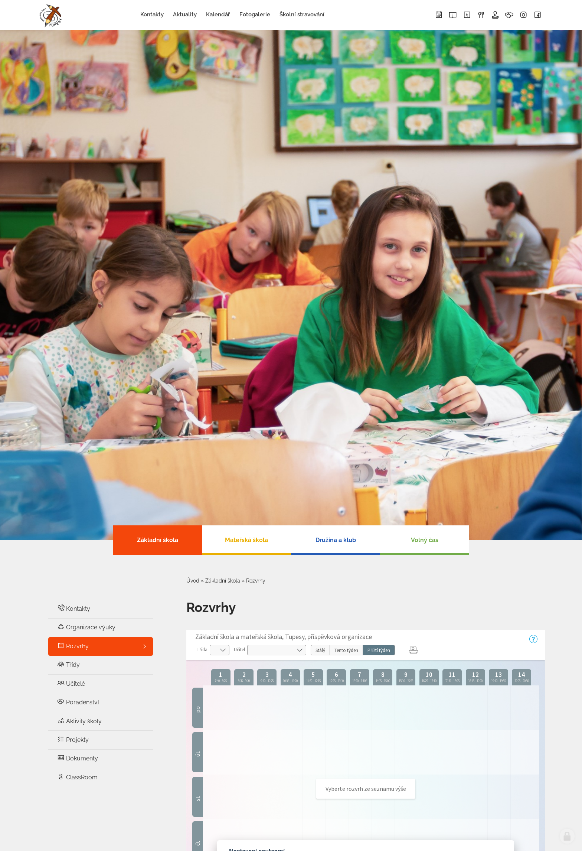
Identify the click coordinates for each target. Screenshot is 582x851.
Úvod (192, 581)
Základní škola (222, 581)
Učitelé (71, 683)
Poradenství (78, 702)
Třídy (68, 664)
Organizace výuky (86, 627)
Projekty (73, 739)
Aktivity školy (79, 721)
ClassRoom (77, 777)
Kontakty (73, 608)
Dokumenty (77, 758)
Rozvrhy (73, 646)
